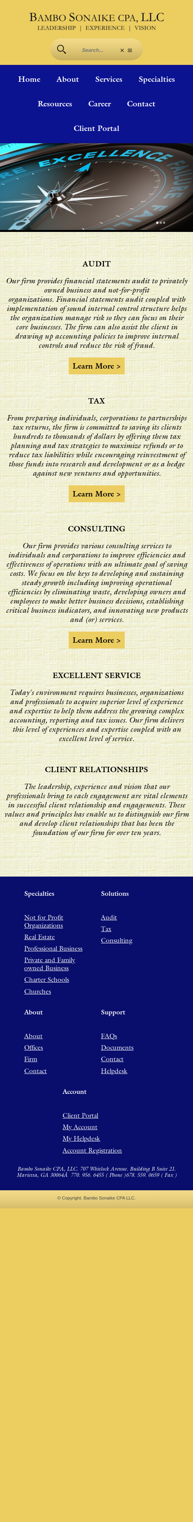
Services (108, 79)
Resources (55, 104)
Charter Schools (46, 973)
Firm (30, 1059)
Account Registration (92, 1159)
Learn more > (96, 356)
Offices (33, 1046)
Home (29, 79)
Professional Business (53, 937)
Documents (117, 1046)
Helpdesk (114, 1072)
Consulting (116, 927)
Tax (106, 914)
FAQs (109, 1033)
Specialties (157, 79)
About (67, 79)
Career (99, 104)
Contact (141, 104)
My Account (80, 1133)
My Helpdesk (81, 1146)
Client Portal (96, 129)
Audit (109, 901)
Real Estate (39, 924)
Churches (37, 986)
